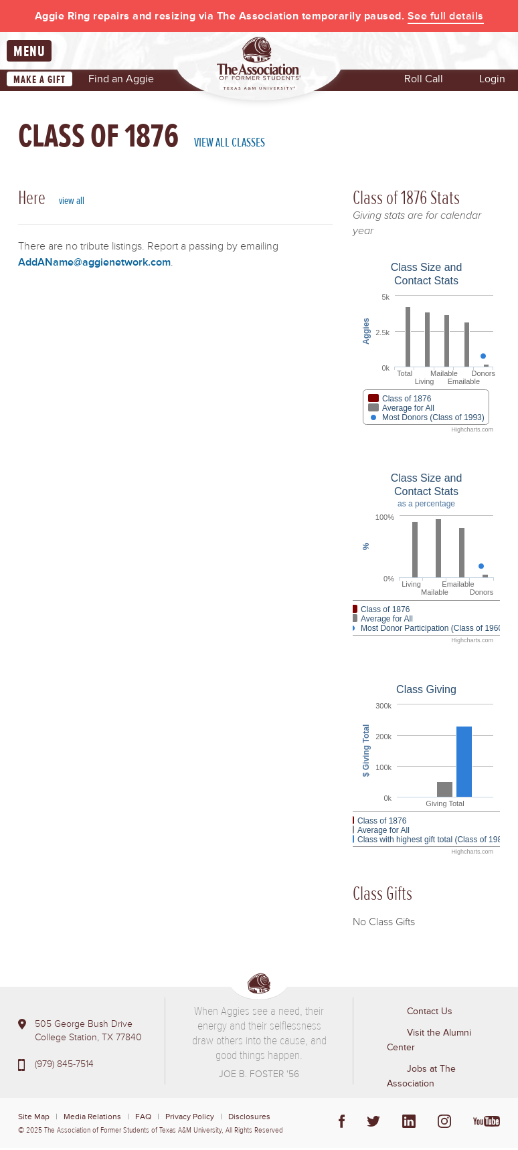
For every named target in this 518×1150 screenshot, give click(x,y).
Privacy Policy (189, 1119)
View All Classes (229, 144)
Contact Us (429, 1013)
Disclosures (249, 1119)
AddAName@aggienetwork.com (94, 264)
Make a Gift (39, 81)
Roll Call (423, 81)
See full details (446, 16)
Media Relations (92, 1119)
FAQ (143, 1119)
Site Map (34, 1119)
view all (71, 202)
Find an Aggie (121, 81)
